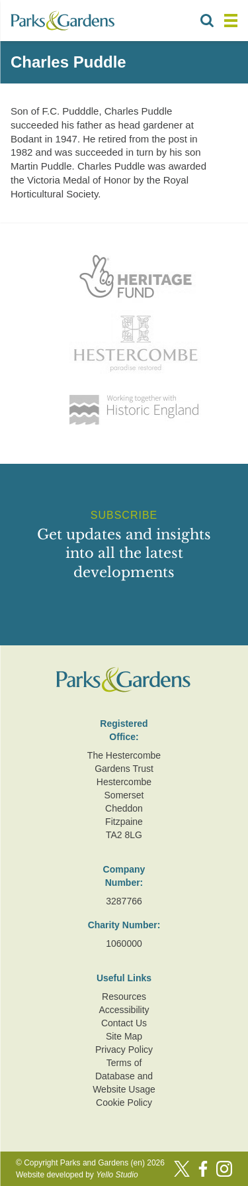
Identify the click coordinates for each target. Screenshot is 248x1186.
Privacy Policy (124, 1049)
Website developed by (77, 1174)
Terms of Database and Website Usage (124, 1076)
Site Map (124, 1036)
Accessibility (124, 1009)
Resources (124, 996)
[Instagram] (224, 1169)
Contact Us (124, 1023)
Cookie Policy (124, 1102)
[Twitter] (182, 1169)
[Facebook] (203, 1169)
